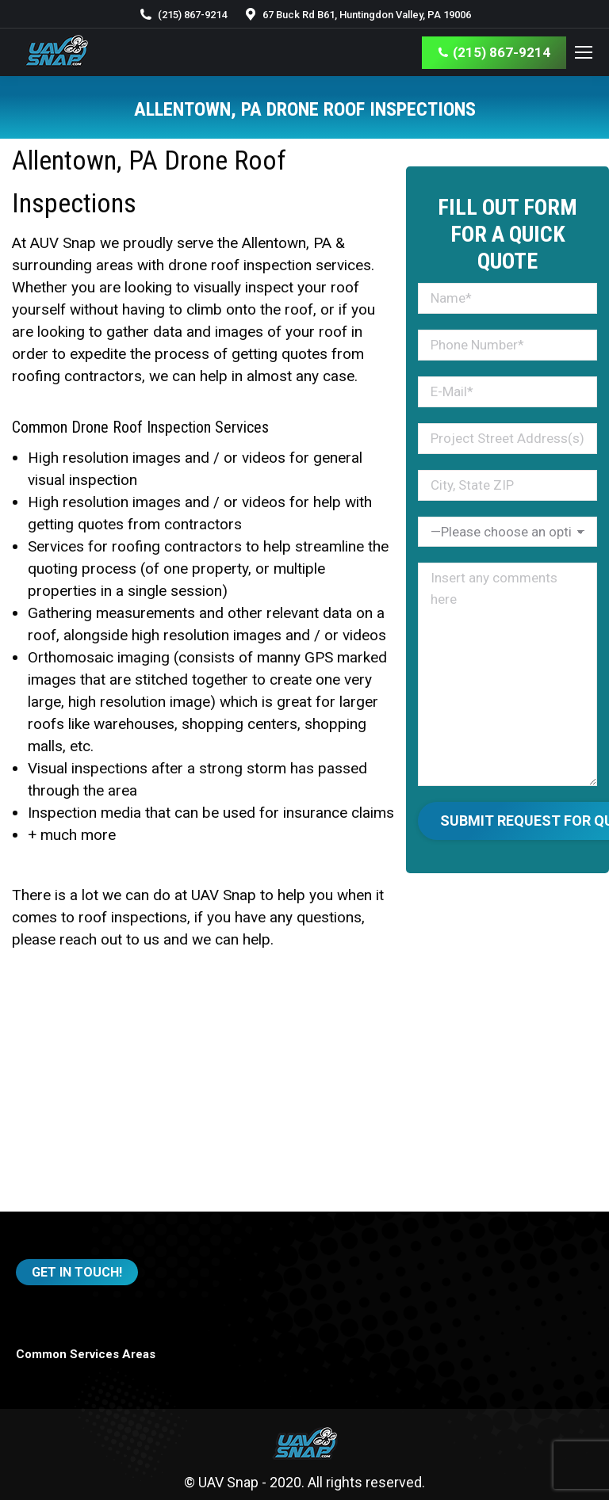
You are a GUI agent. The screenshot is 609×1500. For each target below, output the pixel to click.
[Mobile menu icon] (583, 52)
